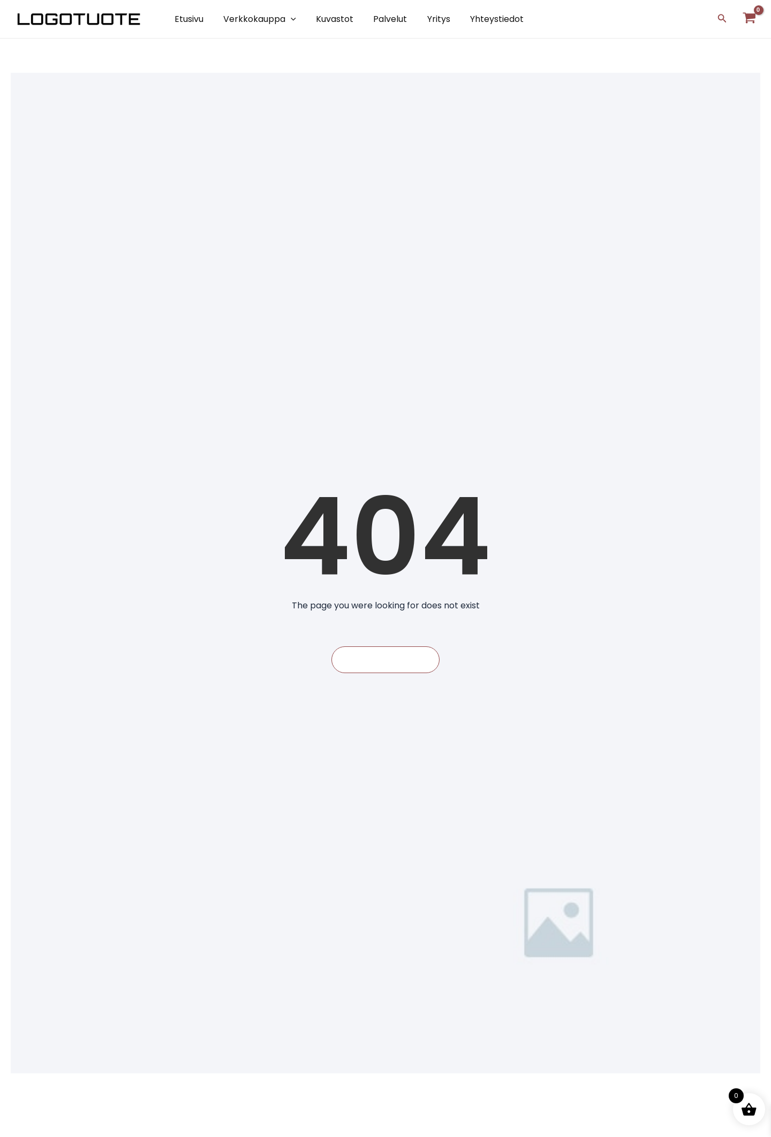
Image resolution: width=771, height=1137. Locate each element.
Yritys (425, 19)
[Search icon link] (722, 19)
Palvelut (380, 19)
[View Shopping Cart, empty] (749, 19)
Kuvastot (327, 19)
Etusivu (187, 19)
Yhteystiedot (481, 19)
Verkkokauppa (255, 19)
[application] (286, 19)
